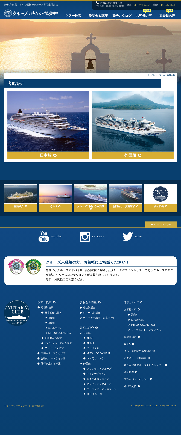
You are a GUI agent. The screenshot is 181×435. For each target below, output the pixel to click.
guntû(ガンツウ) (93, 358)
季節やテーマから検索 (51, 353)
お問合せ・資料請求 (137, 358)
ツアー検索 (73, 15)
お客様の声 (144, 15)
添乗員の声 (167, 15)
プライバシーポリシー (138, 379)
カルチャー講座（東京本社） (97, 317)
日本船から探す (51, 312)
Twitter (132, 236)
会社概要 (130, 372)
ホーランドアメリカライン (99, 388)
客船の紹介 (89, 327)
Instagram (92, 236)
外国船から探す (51, 338)
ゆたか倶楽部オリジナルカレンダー (145, 365)
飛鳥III (50, 322)
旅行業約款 (132, 386)
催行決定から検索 (49, 363)
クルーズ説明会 (90, 312)
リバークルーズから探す (56, 343)
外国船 (85, 363)
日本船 (85, 333)
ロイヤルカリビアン (96, 378)
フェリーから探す (52, 348)
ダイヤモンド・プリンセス (144, 329)
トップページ (154, 75)
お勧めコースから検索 (51, 358)
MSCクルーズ (92, 394)
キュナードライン (95, 373)
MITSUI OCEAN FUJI (58, 333)
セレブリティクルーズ (97, 383)
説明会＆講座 (98, 15)
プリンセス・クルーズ (97, 368)
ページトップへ (161, 224)
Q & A (129, 343)
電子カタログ (121, 15)
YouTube (50, 236)
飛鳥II (50, 317)
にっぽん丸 (53, 327)
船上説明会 (87, 307)
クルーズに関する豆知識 (139, 351)
